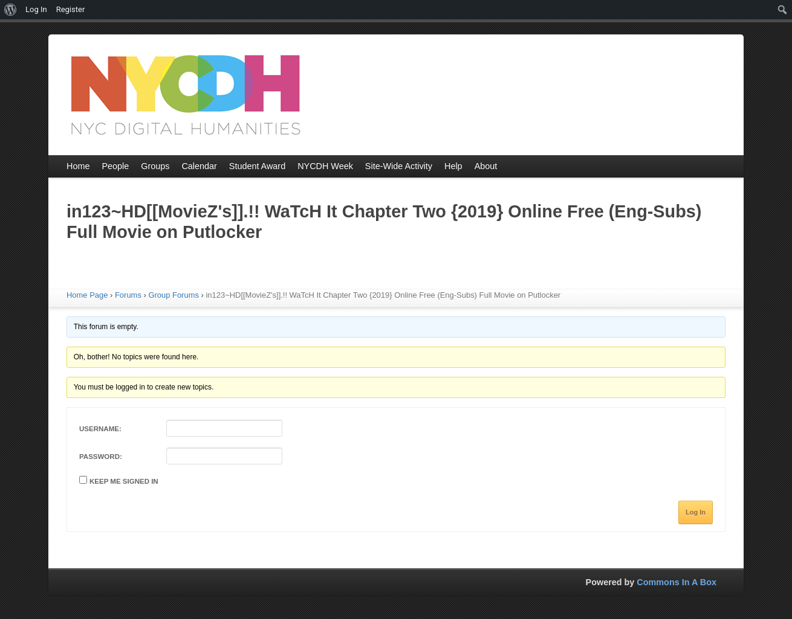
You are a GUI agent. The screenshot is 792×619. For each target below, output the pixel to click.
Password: (100, 456)
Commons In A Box (676, 582)
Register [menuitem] (70, 9)
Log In (696, 512)
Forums (128, 295)
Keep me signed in (123, 481)
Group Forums (173, 295)
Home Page (87, 295)
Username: (100, 428)
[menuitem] (10, 9)
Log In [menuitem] (36, 9)
